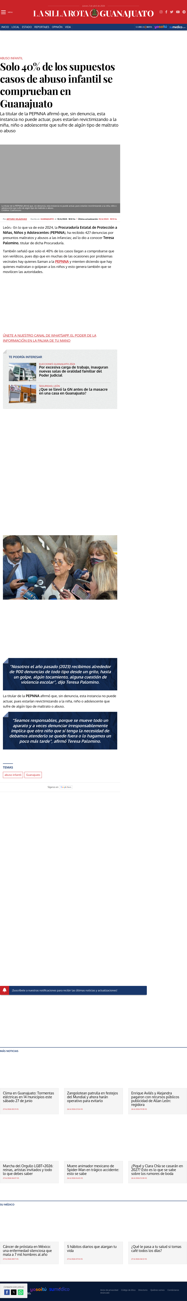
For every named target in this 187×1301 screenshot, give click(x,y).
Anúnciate (105, 1292)
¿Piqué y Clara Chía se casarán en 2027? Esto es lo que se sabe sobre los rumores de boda (157, 1170)
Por (15, 219)
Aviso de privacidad (109, 1290)
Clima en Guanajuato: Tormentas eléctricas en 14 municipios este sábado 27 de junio (28, 1097)
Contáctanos (173, 1290)
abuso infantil (13, 775)
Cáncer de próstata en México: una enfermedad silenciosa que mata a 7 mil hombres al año (27, 1250)
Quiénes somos (157, 1290)
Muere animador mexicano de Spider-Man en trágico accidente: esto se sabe (93, 1170)
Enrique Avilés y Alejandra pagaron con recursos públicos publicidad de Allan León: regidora (155, 1099)
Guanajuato (33, 775)
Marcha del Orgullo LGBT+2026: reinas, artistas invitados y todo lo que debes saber (28, 1170)
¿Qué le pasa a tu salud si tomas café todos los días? (156, 1248)
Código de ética (128, 1290)
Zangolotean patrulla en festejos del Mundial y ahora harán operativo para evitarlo (92, 1097)
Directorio (143, 1290)
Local (15, 27)
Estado (27, 27)
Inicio (5, 27)
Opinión (57, 27)
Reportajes (41, 27)
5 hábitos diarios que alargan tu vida (92, 1248)
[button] (7, 1292)
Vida (68, 27)
